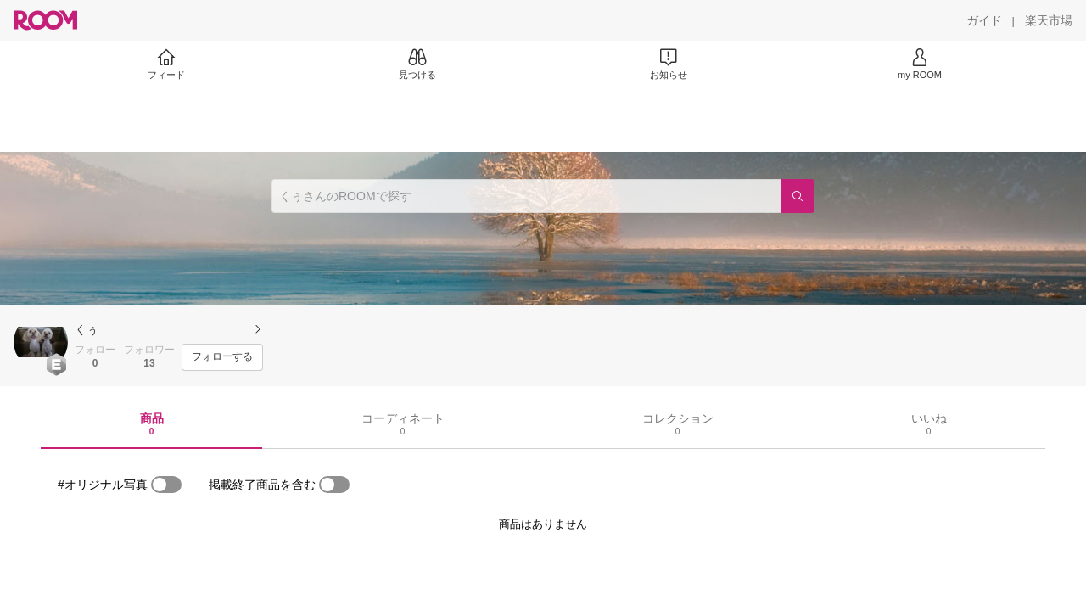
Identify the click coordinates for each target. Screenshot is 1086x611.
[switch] (166, 484)
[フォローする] (222, 357)
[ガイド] (984, 20)
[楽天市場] (1048, 20)
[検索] (797, 196)
